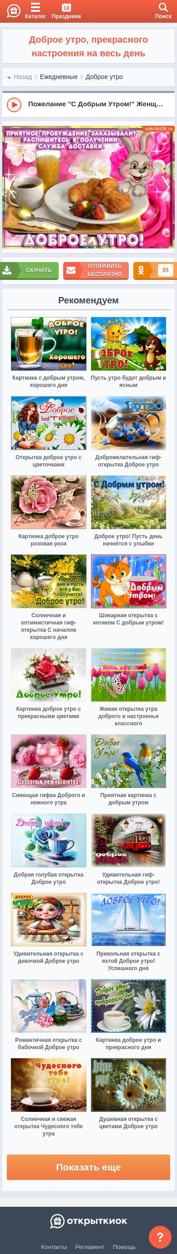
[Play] (14, 105)
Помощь (124, 1247)
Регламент (90, 1247)
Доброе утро (104, 76)
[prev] (11, 187)
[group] (88, 104)
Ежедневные (59, 76)
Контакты (54, 1247)
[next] (165, 187)
